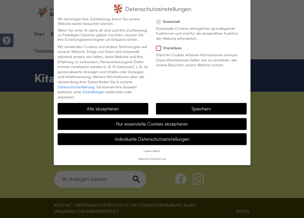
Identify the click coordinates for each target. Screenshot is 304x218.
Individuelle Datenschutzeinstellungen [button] (152, 133)
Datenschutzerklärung (76, 81)
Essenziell (170, 16)
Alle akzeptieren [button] (103, 103)
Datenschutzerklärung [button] (152, 153)
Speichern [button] (201, 103)
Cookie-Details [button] (152, 145)
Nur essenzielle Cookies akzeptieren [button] (152, 118)
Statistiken (171, 42)
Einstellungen (94, 86)
